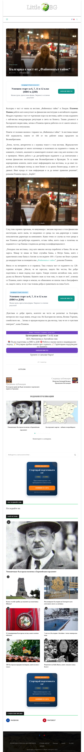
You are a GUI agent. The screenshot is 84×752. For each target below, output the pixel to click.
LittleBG (13, 73)
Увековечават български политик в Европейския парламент (31, 572)
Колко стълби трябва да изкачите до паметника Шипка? (21, 602)
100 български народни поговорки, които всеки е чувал (22, 665)
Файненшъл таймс (46, 260)
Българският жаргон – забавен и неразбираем (60, 427)
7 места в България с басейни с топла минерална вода (60, 634)
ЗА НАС (71, 743)
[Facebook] (71, 19)
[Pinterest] (74, 19)
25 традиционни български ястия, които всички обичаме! (21, 634)
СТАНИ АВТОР (44, 743)
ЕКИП (63, 743)
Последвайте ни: (13, 508)
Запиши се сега (42, 488)
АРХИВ (42, 745)
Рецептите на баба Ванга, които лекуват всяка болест (59, 665)
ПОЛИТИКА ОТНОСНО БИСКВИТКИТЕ (23, 743)
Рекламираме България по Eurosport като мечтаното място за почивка (57, 602)
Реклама (55, 743)
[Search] (77, 19)
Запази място (65, 91)
